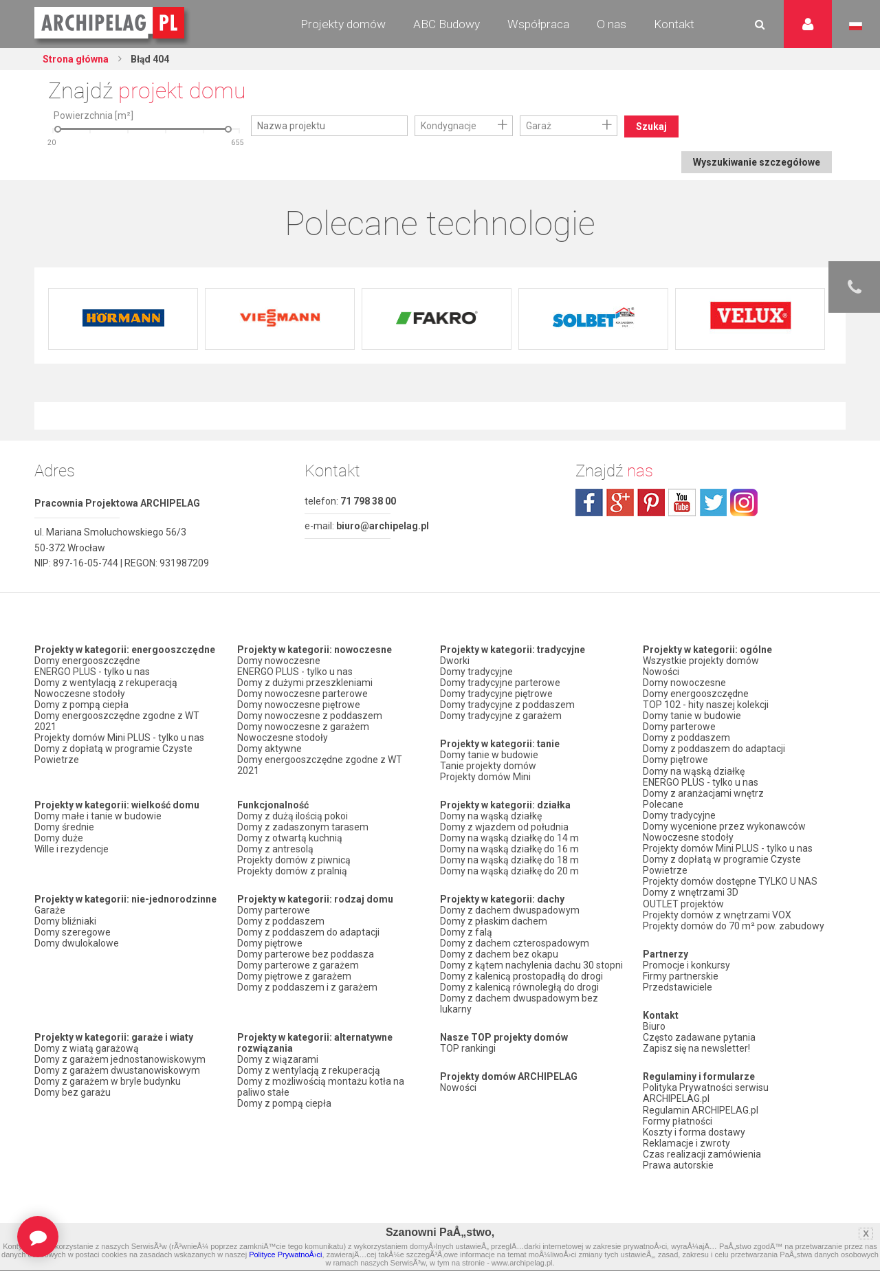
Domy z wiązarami (277, 1059)
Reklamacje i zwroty (686, 1141)
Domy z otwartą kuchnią (289, 837)
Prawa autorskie (678, 1163)
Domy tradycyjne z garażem (501, 715)
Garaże (49, 910)
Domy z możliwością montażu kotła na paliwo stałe (320, 1087)
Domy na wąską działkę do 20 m (509, 870)
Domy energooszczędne (87, 660)
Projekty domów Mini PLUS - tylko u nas (119, 737)
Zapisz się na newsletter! (696, 1046)
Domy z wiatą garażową (86, 1048)
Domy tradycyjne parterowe (500, 682)
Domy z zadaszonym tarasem (302, 826)
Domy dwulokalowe (76, 943)
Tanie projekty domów (488, 765)
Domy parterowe (273, 910)
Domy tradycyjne (476, 671)
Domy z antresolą (275, 848)
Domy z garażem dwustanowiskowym (117, 1070)
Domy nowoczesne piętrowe (298, 704)
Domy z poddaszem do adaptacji (308, 932)
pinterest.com (651, 502)
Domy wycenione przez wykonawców (724, 825)
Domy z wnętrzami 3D (690, 891)
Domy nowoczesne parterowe (302, 693)
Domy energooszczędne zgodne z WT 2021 (116, 721)
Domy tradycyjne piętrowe (496, 693)
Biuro (654, 1024)
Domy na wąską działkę (491, 815)
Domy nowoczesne (278, 660)
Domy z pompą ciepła (81, 704)
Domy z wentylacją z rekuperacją (105, 682)
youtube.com (682, 502)
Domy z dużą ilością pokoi (292, 815)
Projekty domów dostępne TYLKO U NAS (730, 880)
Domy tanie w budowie (489, 754)
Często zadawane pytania (699, 1035)
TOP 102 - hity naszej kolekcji (706, 704)
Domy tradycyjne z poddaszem (507, 704)
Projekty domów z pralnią (292, 870)
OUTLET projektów (683, 902)
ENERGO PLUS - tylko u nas (92, 671)
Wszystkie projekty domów (701, 660)
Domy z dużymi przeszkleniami (305, 682)
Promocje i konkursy (686, 963)
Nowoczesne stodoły (79, 693)
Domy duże (58, 837)
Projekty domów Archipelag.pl (110, 23)
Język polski (855, 26)
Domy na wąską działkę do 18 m (509, 859)
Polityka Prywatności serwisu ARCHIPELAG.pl (706, 1092)
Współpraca (538, 24)
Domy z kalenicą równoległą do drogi (519, 987)
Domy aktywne (269, 748)
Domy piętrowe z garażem (294, 976)
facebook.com (589, 502)
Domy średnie (64, 826)
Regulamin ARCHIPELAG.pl (700, 1108)
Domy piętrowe (269, 943)
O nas (611, 24)
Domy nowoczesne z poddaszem (309, 715)
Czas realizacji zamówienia (702, 1152)
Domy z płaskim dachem (493, 921)
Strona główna (76, 59)
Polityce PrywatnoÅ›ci (285, 1254)
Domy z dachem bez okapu (499, 954)
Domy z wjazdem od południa (504, 826)
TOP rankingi (468, 1048)
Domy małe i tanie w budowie (98, 815)
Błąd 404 (149, 59)
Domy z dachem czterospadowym (514, 943)
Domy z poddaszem (280, 921)
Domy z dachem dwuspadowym (510, 910)
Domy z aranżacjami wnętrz (703, 792)
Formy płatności (677, 1119)
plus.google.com (620, 502)
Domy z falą (466, 932)
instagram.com (744, 502)
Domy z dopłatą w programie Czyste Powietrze (113, 754)
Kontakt (674, 24)
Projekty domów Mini (485, 776)
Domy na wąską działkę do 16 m (509, 848)
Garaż (538, 125)
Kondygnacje (448, 125)
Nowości (458, 1087)
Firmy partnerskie (680, 974)
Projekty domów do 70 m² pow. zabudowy (733, 924)
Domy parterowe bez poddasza (305, 954)
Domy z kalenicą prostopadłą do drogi (521, 976)
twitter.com (713, 502)
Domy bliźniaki (65, 921)
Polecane (663, 803)
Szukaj (651, 126)
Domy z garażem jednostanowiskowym (120, 1059)
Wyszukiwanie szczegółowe (756, 162)
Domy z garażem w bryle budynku (107, 1081)
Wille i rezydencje (71, 848)
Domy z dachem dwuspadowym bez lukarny (519, 1004)
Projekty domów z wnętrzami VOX (717, 913)
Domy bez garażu (72, 1092)
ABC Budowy (446, 24)
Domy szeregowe (72, 932)
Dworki (455, 660)
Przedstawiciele (677, 985)
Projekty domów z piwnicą (294, 859)
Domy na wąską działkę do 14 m (509, 837)
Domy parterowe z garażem (298, 965)
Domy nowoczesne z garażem (303, 726)
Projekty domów (343, 24)
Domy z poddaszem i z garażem (307, 987)
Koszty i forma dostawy (694, 1130)
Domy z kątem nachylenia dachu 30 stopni (531, 965)
